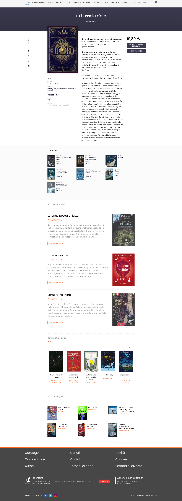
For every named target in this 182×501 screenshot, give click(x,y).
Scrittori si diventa (128, 466)
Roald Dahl (61, 411)
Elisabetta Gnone (126, 381)
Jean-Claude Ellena (124, 430)
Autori (29, 466)
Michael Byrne (108, 378)
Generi (75, 452)
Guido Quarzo (91, 383)
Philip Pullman (91, 21)
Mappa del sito (140, 495)
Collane (121, 459)
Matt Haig (73, 380)
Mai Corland (90, 428)
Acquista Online (136, 51)
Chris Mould (73, 382)
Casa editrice (35, 459)
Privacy (133, 495)
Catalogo (32, 452)
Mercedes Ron (62, 428)
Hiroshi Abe (56, 382)
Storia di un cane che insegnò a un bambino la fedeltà (127, 409)
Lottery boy (108, 375)
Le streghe (92, 407)
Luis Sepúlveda (123, 414)
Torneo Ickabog (81, 466)
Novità (120, 452)
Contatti (76, 459)
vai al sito (104, 481)
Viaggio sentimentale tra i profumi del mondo (126, 426)
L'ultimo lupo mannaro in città (91, 377)
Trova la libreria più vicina (136, 45)
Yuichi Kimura (55, 380)
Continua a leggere (56, 243)
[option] (56, 367)
